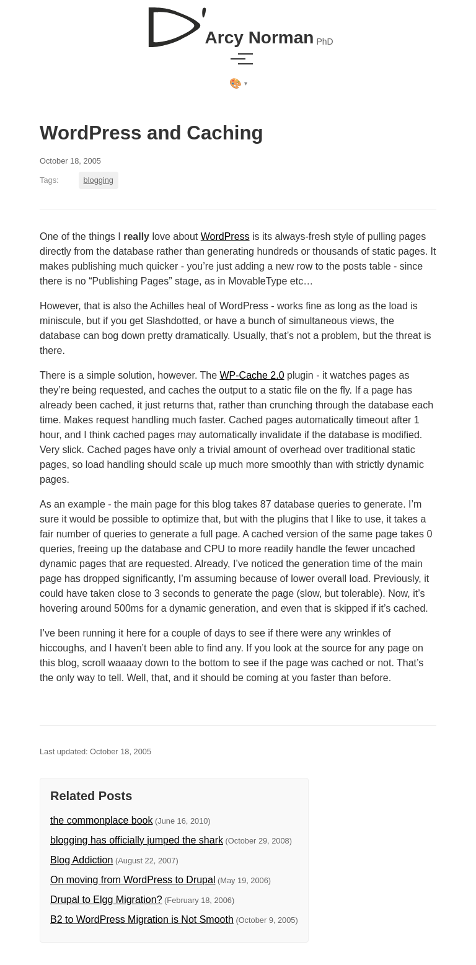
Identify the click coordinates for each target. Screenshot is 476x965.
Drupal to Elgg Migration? (106, 899)
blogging (98, 180)
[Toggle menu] (238, 59)
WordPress (225, 236)
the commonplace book (101, 820)
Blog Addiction (81, 860)
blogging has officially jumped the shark (136, 840)
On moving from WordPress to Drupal (132, 880)
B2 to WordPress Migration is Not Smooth (142, 919)
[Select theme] (238, 84)
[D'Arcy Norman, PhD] (238, 22)
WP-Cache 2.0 (252, 375)
